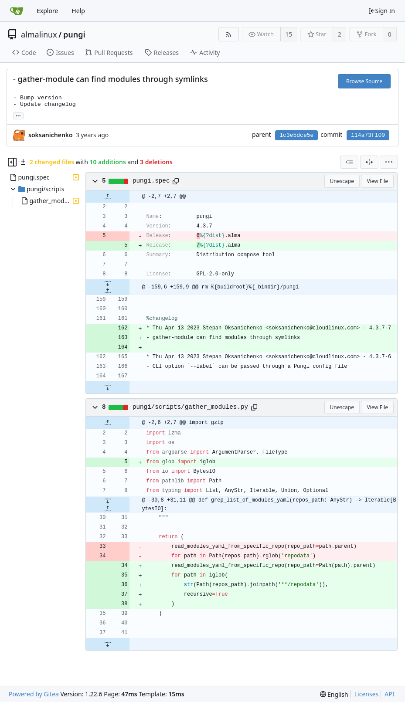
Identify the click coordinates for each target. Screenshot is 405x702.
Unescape (342, 181)
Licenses (366, 694)
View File (377, 181)
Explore (47, 11)
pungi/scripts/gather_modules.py (190, 407)
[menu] (389, 162)
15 (288, 34)
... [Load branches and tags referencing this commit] (18, 115)
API (389, 694)
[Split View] (369, 162)
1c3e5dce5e (296, 135)
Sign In (381, 11)
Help (78, 11)
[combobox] (349, 162)
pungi (74, 34)
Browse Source (364, 81)
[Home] (16, 11)
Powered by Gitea (34, 694)
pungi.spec (151, 180)
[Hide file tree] (12, 162)
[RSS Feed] (228, 34)
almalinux (39, 34)
